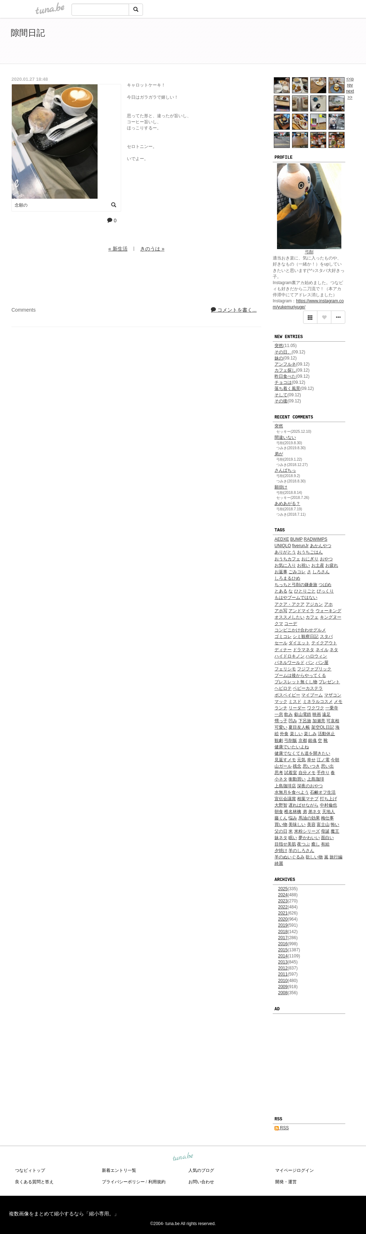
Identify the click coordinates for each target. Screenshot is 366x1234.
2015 (283, 949)
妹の (278, 358)
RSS (281, 1127)
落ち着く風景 (287, 388)
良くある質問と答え (34, 1181)
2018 (283, 931)
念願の (21, 205)
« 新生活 (118, 249)
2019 (283, 925)
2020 (283, 919)
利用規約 (156, 1181)
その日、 (283, 352)
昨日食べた (285, 376)
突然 (278, 345)
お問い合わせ (201, 1181)
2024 (283, 894)
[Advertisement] (273, 42)
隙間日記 (28, 33)
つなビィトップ (30, 1170)
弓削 (309, 251)
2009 (283, 986)
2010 (283, 980)
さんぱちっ (285, 470)
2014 (283, 955)
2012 (283, 968)
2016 (283, 943)
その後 (280, 400)
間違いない (285, 437)
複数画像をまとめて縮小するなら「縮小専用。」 (64, 1213)
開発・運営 (286, 1181)
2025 (283, 888)
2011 (283, 974)
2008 (283, 992)
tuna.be (183, 1156)
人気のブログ (201, 1170)
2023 (283, 900)
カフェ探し (285, 370)
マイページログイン (294, 1170)
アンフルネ (285, 364)
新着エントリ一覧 (119, 1170)
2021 (283, 913)
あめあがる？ (287, 503)
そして (280, 394)
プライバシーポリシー (123, 1181)
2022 (283, 907)
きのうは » (152, 249)
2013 (283, 962)
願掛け (280, 487)
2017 (283, 937)
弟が (278, 453)
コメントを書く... (234, 310)
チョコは (283, 382)
